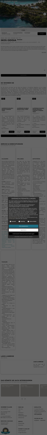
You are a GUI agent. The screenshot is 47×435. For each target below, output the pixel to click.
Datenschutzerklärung (14, 216)
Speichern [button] (23, 229)
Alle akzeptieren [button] (23, 225)
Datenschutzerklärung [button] (24, 235)
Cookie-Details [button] (17, 235)
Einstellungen (12, 217)
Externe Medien (32, 220)
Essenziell (13, 220)
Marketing (22, 220)
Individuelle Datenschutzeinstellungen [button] (23, 232)
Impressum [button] (31, 235)
